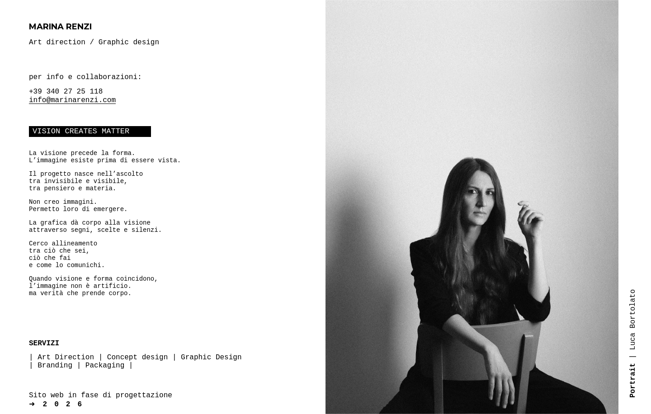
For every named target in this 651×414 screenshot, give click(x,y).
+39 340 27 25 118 (66, 92)
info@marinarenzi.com (72, 100)
